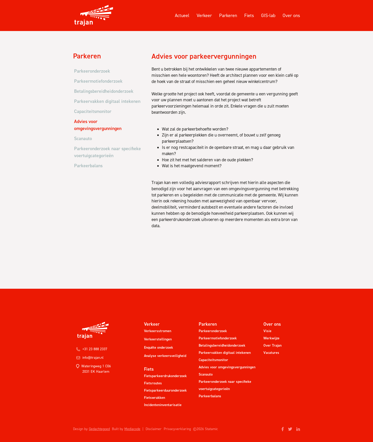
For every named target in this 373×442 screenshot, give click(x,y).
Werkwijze (271, 338)
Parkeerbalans (210, 396)
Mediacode (132, 428)
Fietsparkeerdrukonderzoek (165, 376)
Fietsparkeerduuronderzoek (165, 390)
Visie (267, 331)
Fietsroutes (153, 383)
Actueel (182, 15)
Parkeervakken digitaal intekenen (225, 352)
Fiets (249, 15)
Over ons (291, 15)
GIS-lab (268, 15)
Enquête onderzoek (158, 347)
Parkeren (228, 15)
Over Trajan (272, 345)
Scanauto (206, 374)
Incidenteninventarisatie (163, 404)
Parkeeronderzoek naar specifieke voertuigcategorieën (225, 385)
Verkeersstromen (157, 331)
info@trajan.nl (90, 357)
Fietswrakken (154, 397)
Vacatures (271, 352)
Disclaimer (154, 428)
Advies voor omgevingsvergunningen (227, 367)
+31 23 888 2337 (91, 349)
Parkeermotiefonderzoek (218, 338)
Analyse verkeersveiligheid (165, 355)
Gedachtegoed (99, 428)
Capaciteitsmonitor (213, 359)
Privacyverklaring (177, 428)
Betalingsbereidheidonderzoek (222, 345)
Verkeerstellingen (158, 339)
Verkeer (204, 15)
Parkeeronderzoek (213, 331)
